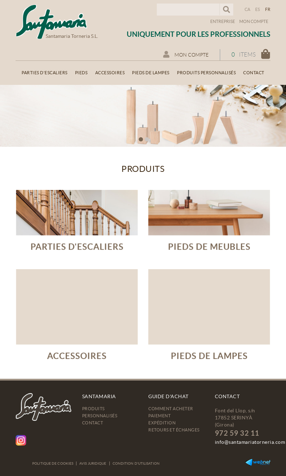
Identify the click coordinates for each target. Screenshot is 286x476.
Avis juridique (92, 463)
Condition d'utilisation (136, 463)
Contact (92, 422)
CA (248, 9)
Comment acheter (170, 408)
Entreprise (222, 21)
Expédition (162, 422)
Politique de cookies (52, 463)
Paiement (159, 415)
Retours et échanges (174, 430)
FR (268, 9)
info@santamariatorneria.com (250, 442)
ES (257, 9)
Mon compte (253, 21)
